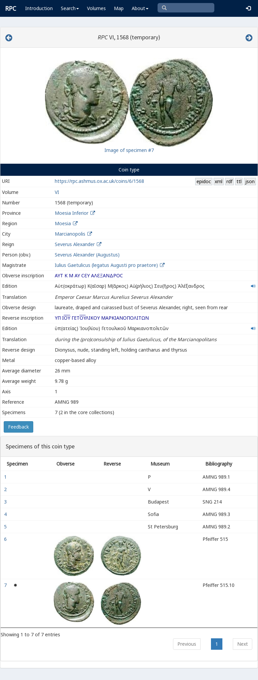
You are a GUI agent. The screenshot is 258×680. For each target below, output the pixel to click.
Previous (186, 644)
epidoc (204, 181)
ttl (239, 181)
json (250, 181)
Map (119, 8)
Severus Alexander (75, 244)
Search (70, 8)
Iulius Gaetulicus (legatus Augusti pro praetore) (107, 265)
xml (218, 181)
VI (57, 192)
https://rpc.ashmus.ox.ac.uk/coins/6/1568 (99, 181)
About (140, 8)
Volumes (96, 8)
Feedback (18, 427)
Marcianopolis (70, 234)
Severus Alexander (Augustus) (87, 254)
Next (242, 644)
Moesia (63, 223)
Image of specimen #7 (129, 150)
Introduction (39, 8)
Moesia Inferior (71, 213)
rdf (229, 181)
